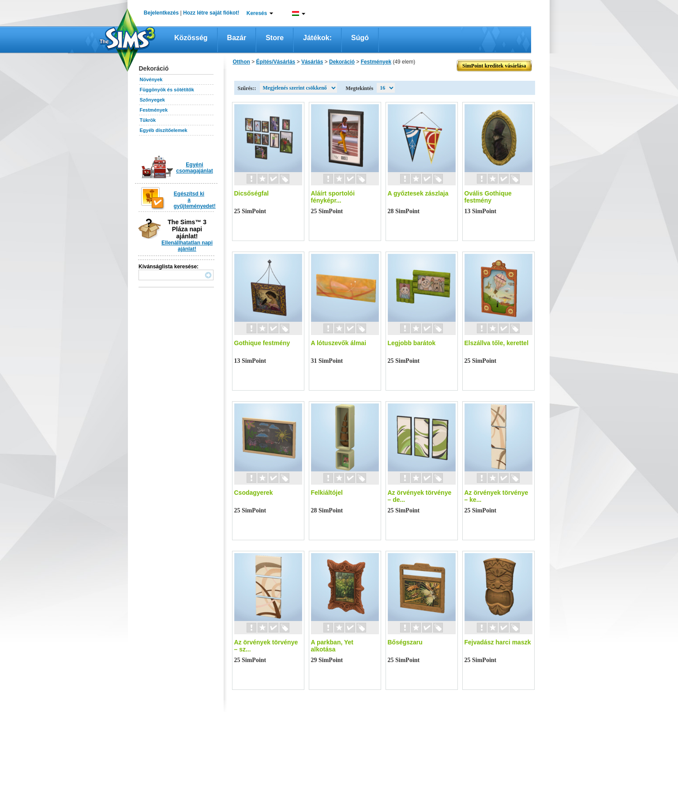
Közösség (191, 37)
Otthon (241, 62)
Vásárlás (312, 62)
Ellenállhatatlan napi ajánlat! (187, 246)
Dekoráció (342, 62)
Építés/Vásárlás (276, 62)
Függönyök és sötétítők (167, 89)
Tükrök (148, 120)
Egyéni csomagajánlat (194, 168)
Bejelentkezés (161, 13)
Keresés (257, 13)
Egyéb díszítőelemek (163, 130)
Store (275, 37)
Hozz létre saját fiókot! (211, 13)
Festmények (154, 110)
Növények (151, 79)
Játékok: (317, 37)
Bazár (237, 37)
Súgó (360, 37)
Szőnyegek (152, 99)
